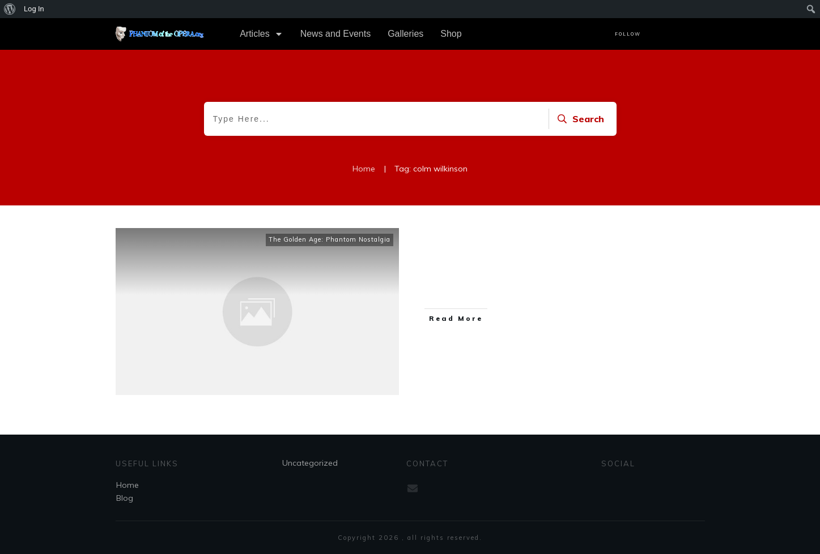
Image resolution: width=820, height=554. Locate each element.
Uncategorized (310, 463)
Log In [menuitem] (34, 9)
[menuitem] (10, 9)
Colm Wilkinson (494, 242)
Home (127, 485)
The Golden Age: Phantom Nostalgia (329, 239)
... (557, 287)
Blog (124, 498)
